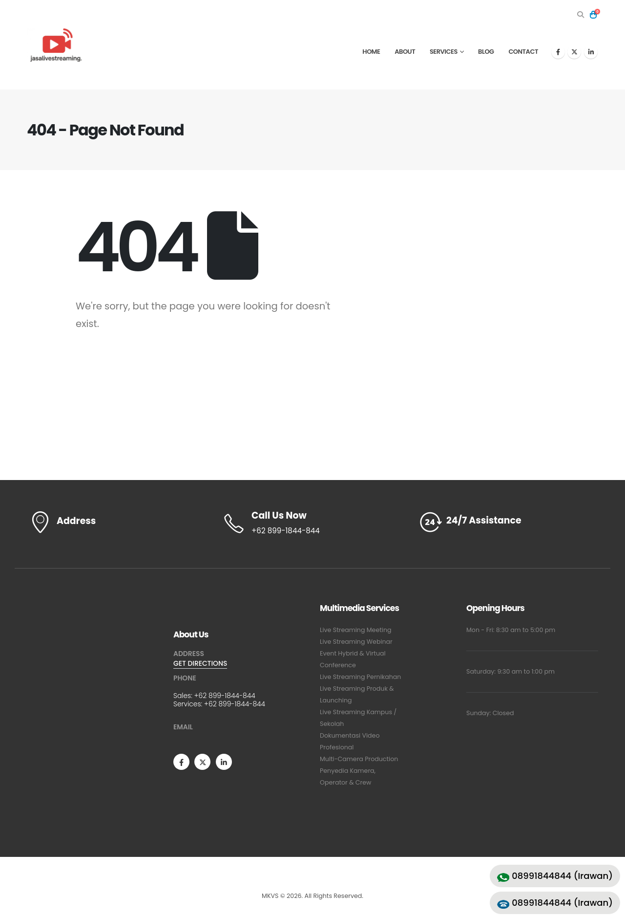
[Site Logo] (57, 45)
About (405, 51)
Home (371, 51)
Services (444, 51)
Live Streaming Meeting (356, 630)
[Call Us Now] (312, 523)
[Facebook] (558, 52)
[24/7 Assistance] (507, 522)
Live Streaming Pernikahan (360, 677)
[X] (574, 52)
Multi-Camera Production (359, 759)
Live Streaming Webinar (356, 641)
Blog (486, 51)
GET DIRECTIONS (200, 663)
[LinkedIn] (591, 52)
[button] (580, 14)
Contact (523, 51)
